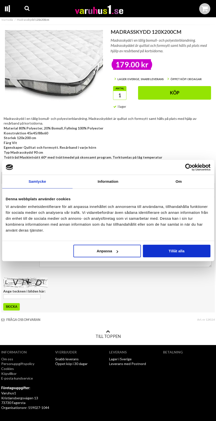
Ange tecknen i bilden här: (24, 291)
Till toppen (108, 334)
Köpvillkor (9, 373)
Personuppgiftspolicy (17, 364)
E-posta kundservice (17, 378)
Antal (120, 88)
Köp (174, 92)
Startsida (7, 19)
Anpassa (107, 251)
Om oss (7, 359)
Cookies (7, 368)
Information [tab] (108, 181)
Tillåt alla (177, 251)
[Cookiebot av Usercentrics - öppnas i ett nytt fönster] (188, 167)
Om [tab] (179, 181)
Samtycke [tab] (37, 181)
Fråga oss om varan (20, 320)
